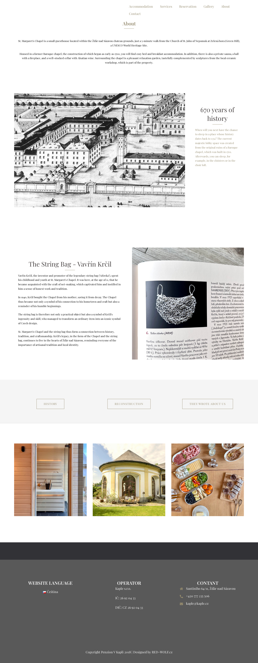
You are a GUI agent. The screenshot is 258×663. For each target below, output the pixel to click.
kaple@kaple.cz (197, 603)
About (225, 6)
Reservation (188, 6)
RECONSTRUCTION (129, 404)
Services (166, 6)
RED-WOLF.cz (162, 652)
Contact (135, 14)
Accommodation (141, 6)
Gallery (209, 6)
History (50, 404)
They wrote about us (207, 404)
